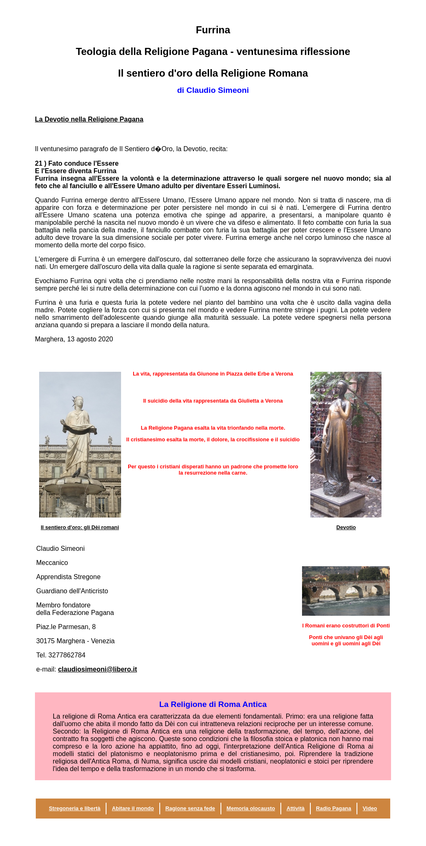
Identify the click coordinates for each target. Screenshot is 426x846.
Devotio (346, 527)
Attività (296, 808)
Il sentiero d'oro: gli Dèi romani (80, 527)
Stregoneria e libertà (75, 808)
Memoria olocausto (250, 808)
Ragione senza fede (190, 808)
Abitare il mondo (133, 808)
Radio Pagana (334, 808)
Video (370, 808)
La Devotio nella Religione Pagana (89, 119)
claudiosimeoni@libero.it (97, 669)
